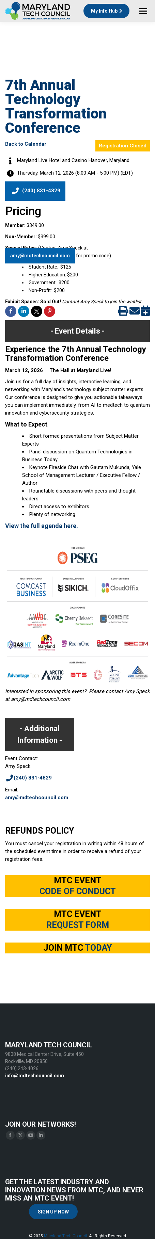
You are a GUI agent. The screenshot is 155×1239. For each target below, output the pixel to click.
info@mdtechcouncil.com (34, 1075)
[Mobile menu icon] (143, 11)
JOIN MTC (77, 948)
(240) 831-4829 (35, 191)
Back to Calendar (25, 144)
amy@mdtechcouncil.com (40, 255)
